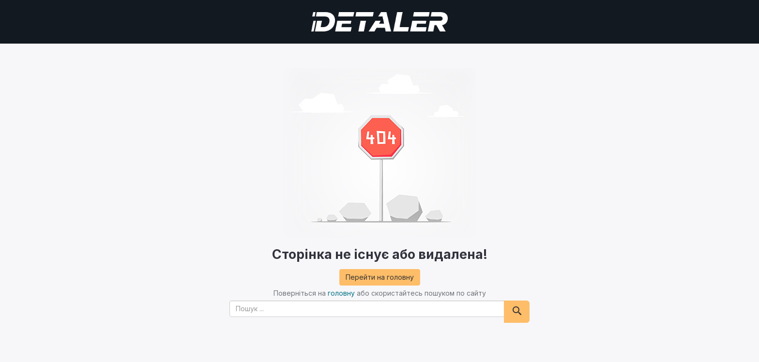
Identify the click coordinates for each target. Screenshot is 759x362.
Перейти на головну (380, 277)
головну (341, 293)
